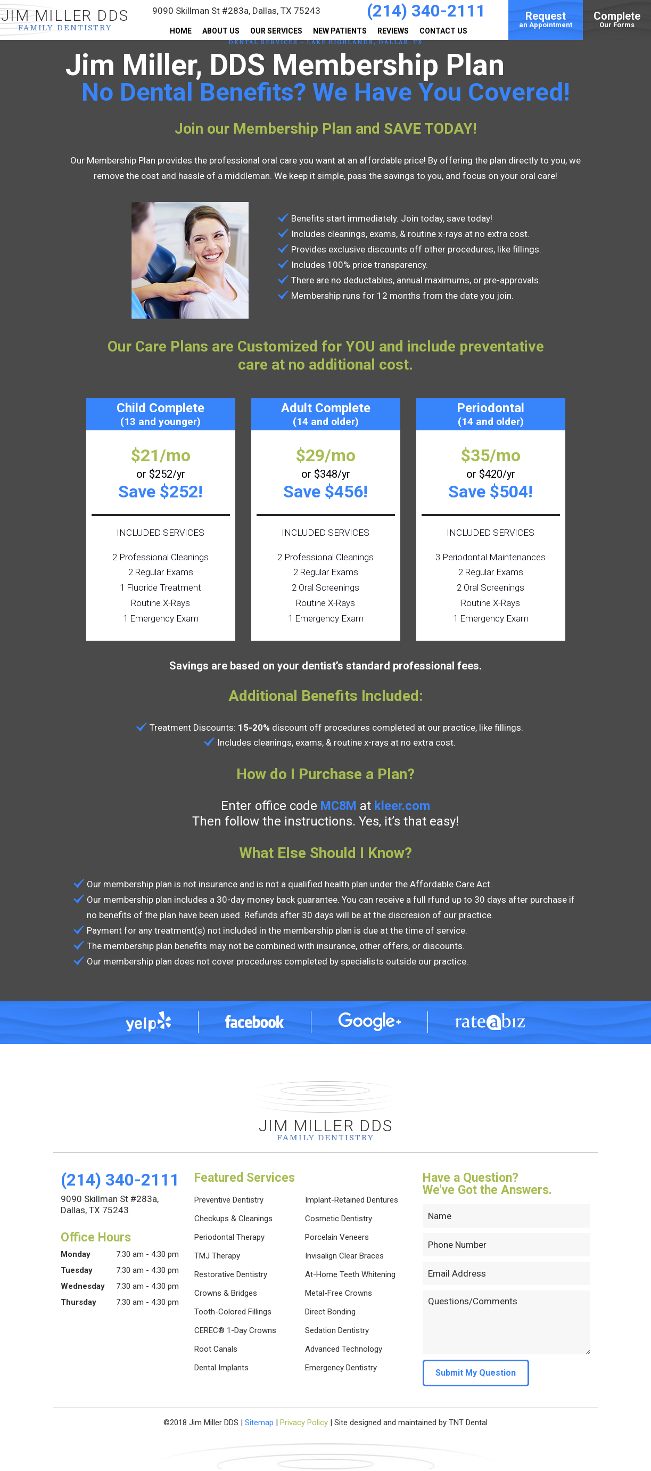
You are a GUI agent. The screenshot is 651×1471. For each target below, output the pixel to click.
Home (183, 31)
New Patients (342, 31)
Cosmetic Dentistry (338, 1220)
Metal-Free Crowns (338, 1295)
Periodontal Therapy (229, 1239)
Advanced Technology (343, 1350)
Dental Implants (221, 1369)
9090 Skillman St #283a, (240, 10)
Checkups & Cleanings (233, 1220)
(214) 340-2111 (427, 11)
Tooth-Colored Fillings (232, 1313)
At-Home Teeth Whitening (350, 1276)
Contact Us (446, 31)
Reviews (395, 31)
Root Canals (215, 1350)
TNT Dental (468, 1424)
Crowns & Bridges (225, 1295)
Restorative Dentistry (230, 1276)
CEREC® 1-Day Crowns (235, 1332)
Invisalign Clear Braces (344, 1257)
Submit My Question (475, 1374)
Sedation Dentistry (337, 1332)
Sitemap (259, 1424)
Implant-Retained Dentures (351, 1201)
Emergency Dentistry (341, 1369)
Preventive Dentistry (228, 1201)
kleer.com (404, 807)
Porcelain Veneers (337, 1239)
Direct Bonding (330, 1313)
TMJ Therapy (217, 1257)
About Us (223, 31)
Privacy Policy (304, 1424)
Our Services (279, 31)
